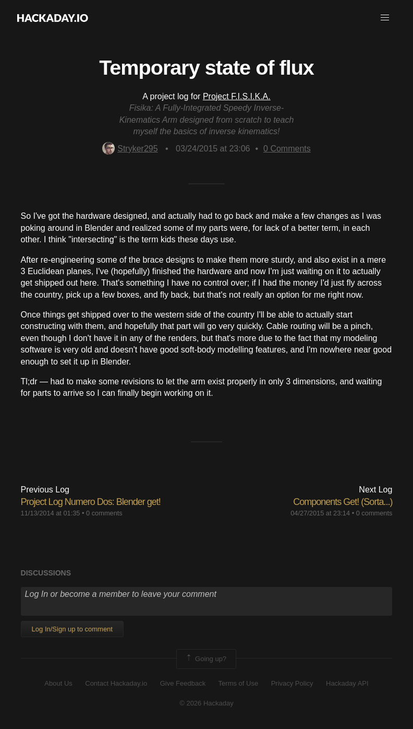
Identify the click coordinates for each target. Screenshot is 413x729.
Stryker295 (129, 148)
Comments (287, 148)
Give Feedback (182, 683)
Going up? (205, 659)
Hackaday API (347, 683)
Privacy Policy (292, 683)
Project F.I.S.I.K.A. (237, 96)
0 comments (104, 513)
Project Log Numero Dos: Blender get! (91, 502)
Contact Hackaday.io (116, 683)
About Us (58, 683)
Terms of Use (238, 683)
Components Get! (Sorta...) (342, 502)
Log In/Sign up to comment (72, 629)
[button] (385, 18)
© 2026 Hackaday (206, 703)
